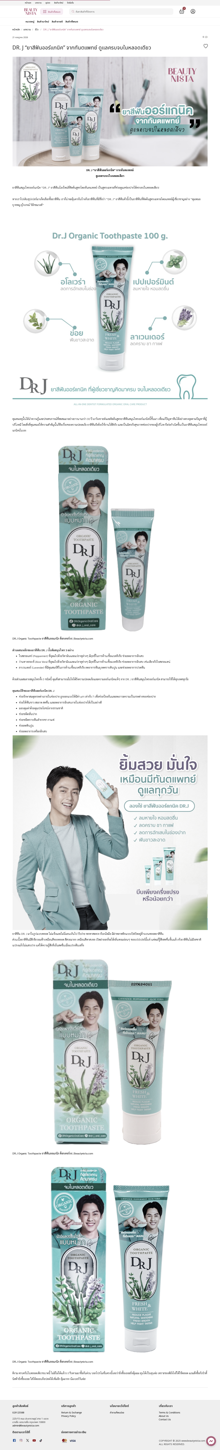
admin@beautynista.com (25, 1425)
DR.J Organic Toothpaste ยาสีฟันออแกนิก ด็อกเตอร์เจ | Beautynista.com (52, 1153)
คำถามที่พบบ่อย (117, 1412)
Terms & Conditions (169, 1412)
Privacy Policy (68, 1416)
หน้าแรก (28, 2)
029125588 (18, 1412)
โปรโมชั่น (70, 2)
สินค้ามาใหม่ (58, 2)
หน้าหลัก (16, 29)
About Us (164, 1416)
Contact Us (165, 1419)
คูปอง (48, 2)
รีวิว (36, 29)
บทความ (38, 2)
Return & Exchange (71, 1412)
